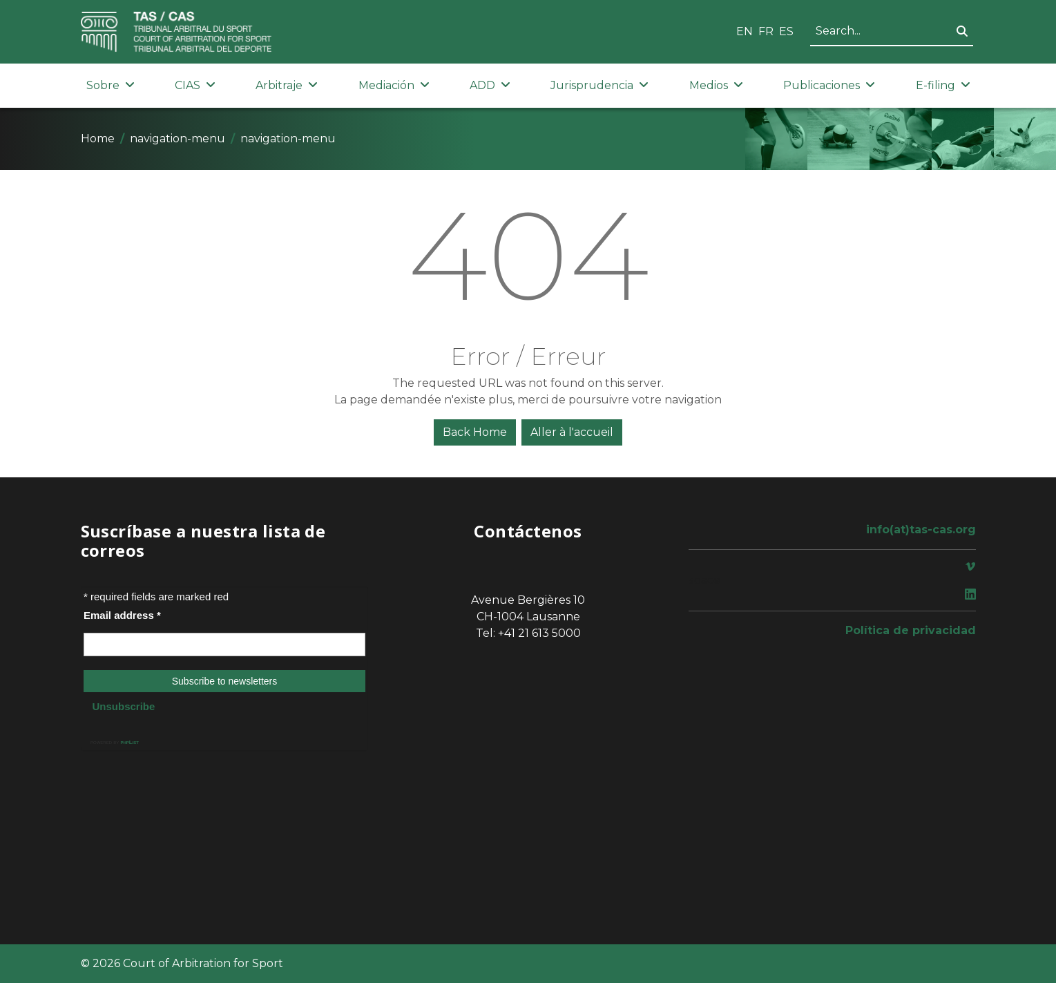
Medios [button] (716, 85)
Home (98, 138)
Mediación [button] (394, 85)
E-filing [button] (943, 85)
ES (786, 31)
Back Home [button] (475, 432)
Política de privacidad (910, 630)
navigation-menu (177, 138)
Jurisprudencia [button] (599, 85)
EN (744, 31)
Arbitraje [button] (287, 85)
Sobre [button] (110, 85)
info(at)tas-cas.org (921, 529)
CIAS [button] (195, 85)
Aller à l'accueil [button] (571, 432)
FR (766, 31)
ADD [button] (490, 85)
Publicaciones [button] (829, 85)
